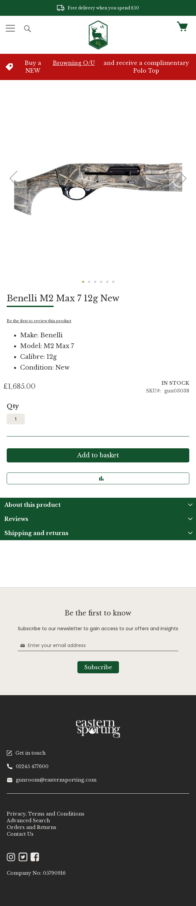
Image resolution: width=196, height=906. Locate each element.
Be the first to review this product (39, 320)
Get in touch (26, 753)
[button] (13, 178)
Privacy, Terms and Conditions (45, 814)
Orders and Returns (31, 827)
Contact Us (20, 834)
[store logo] (98, 35)
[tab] (98, 505)
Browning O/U (74, 63)
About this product (32, 504)
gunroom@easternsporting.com (51, 780)
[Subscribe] (98, 667)
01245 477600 (28, 766)
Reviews (16, 519)
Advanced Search (28, 821)
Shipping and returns (36, 533)
